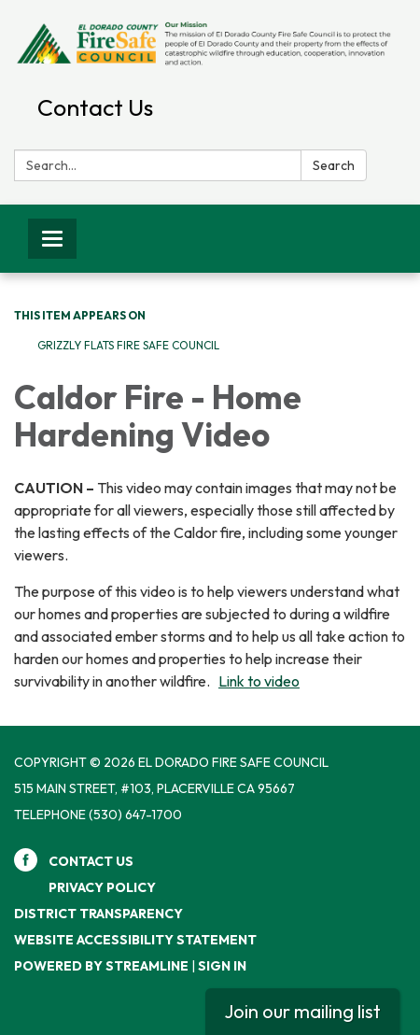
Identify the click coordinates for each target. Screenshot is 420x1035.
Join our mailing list (302, 1011)
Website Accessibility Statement (135, 939)
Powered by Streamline (101, 965)
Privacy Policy (102, 887)
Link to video (259, 681)
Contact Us (95, 107)
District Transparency (98, 913)
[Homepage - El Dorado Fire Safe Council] (210, 43)
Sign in (222, 965)
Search (334, 165)
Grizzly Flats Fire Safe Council (128, 345)
